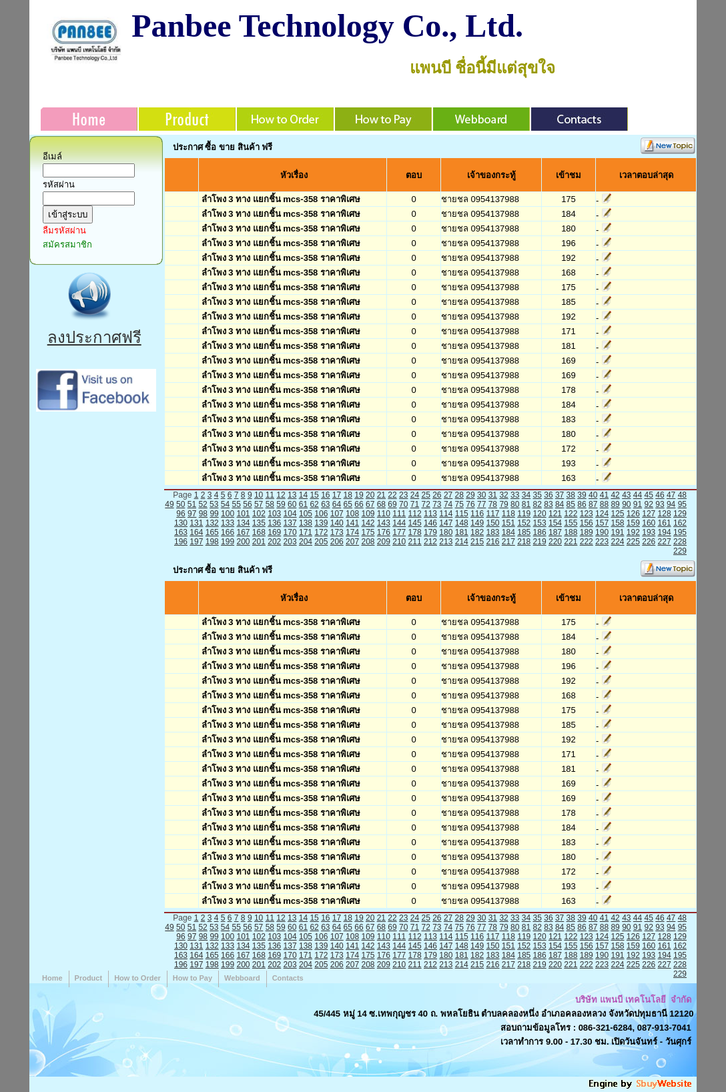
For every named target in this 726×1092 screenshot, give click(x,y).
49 (169, 504)
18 (348, 495)
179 (430, 532)
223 (602, 541)
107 (337, 513)
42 (615, 495)
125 (617, 513)
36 (548, 495)
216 (492, 541)
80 (514, 504)
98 (203, 513)
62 (314, 504)
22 (392, 495)
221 (570, 541)
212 (430, 541)
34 (526, 495)
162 (680, 523)
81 (526, 504)
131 (196, 523)
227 (664, 541)
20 (370, 495)
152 (523, 523)
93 (659, 504)
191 (617, 532)
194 (664, 532)
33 (514, 495)
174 (352, 532)
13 (292, 495)
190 (602, 532)
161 (664, 523)
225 (633, 541)
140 (337, 523)
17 (336, 495)
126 (633, 513)
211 (415, 541)
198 (212, 541)
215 (477, 541)
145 (415, 523)
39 (581, 495)
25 (425, 495)
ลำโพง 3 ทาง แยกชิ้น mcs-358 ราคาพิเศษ (281, 199)
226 (648, 541)
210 (399, 541)
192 (633, 532)
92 (649, 504)
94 (671, 504)
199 (227, 541)
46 (659, 495)
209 (383, 541)
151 (508, 523)
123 (586, 513)
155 (570, 523)
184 (508, 532)
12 (280, 495)
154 (555, 523)
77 (481, 504)
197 (196, 541)
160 (648, 523)
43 (626, 495)
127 (648, 513)
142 (367, 523)
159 (633, 523)
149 (477, 523)
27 (448, 495)
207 (352, 541)
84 (559, 504)
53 (214, 504)
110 (383, 513)
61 (303, 504)
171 (305, 532)
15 (314, 495)
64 (336, 504)
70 (403, 504)
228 (680, 541)
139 (321, 523)
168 (259, 532)
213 (445, 541)
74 (448, 504)
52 (202, 504)
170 (290, 532)
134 (243, 523)
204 (305, 541)
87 (593, 504)
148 (461, 523)
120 (540, 513)
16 (325, 495)
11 (270, 495)
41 (604, 495)
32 (503, 495)
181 (461, 532)
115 (461, 513)
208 (367, 541)
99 (214, 513)
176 (383, 532)
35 (537, 495)
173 (337, 532)
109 (367, 513)
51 (192, 504)
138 (305, 523)
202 (274, 541)
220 (555, 541)
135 (259, 523)
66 (358, 504)
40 (593, 495)
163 (181, 532)
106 (321, 513)
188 (570, 532)
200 (243, 541)
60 (292, 504)
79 (503, 504)
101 (243, 513)
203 (290, 541)
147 (445, 523)
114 (445, 513)
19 (358, 495)
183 (492, 532)
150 (492, 523)
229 (680, 551)
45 (649, 495)
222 (586, 541)
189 (586, 532)
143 (383, 523)
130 (181, 523)
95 (682, 504)
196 (181, 541)
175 (367, 532)
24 (414, 495)
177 (399, 532)
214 (461, 541)
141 (352, 523)
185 (523, 532)
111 (399, 513)
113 (430, 513)
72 (425, 504)
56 (247, 504)
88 (604, 504)
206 (337, 541)
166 (227, 532)
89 (615, 504)
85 (571, 504)
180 (445, 532)
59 (280, 504)
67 (370, 504)
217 (508, 541)
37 (559, 495)
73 (436, 504)
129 (680, 513)
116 (477, 513)
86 (581, 504)
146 (430, 523)
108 (352, 513)
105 (305, 513)
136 (274, 523)
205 (321, 541)
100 (227, 513)
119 (523, 513)
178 (415, 532)
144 (399, 523)
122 (570, 513)
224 (617, 541)
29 (470, 495)
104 (290, 513)
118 (508, 513)
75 (459, 504)
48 (682, 495)
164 (196, 532)
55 (236, 504)
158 (617, 523)
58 (270, 504)
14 (303, 495)
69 (392, 504)
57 (258, 504)
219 (540, 541)
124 (602, 513)
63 (325, 504)
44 (637, 495)
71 (414, 504)
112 (415, 513)
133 (227, 523)
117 (492, 513)
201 (259, 541)
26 (436, 495)
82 (537, 504)
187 (555, 532)
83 (548, 504)
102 (259, 513)
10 (258, 495)
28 (459, 495)
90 (626, 504)
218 (523, 541)
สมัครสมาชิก (67, 244)
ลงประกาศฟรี (94, 337)
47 (671, 495)
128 (664, 513)
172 (321, 532)
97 (192, 513)
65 (348, 504)
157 (602, 523)
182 (477, 532)
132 (212, 523)
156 (586, 523)
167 (243, 532)
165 (212, 532)
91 (637, 504)
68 (381, 504)
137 (290, 523)
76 (470, 504)
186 (540, 532)
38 (571, 495)
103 (274, 513)
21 (381, 495)
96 (180, 513)
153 (540, 523)
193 (648, 532)
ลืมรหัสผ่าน (64, 230)
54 (225, 504)
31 (492, 495)
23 (403, 495)
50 (180, 504)
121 (555, 513)
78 (492, 504)
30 (481, 495)
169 (274, 532)
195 (680, 532)
